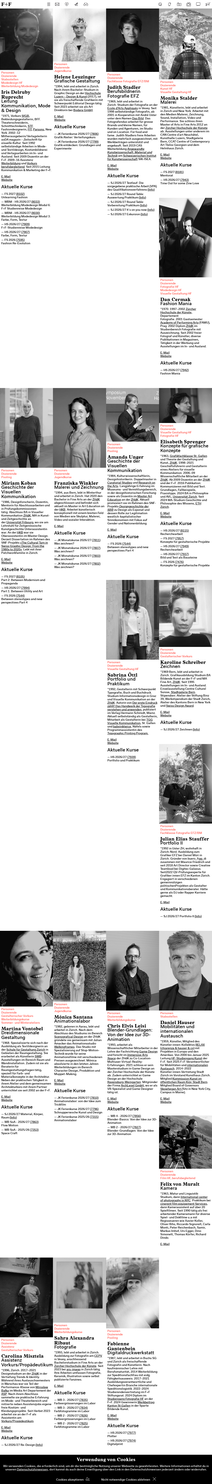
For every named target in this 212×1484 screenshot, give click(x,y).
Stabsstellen (9, 79)
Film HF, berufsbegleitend (177, 1178)
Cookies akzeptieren (70, 1479)
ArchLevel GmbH (132, 1085)
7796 (94, 1109)
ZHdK (189, 326)
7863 (34, 1122)
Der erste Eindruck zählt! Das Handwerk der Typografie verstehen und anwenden (132, 706)
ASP (4, 1394)
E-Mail (6, 176)
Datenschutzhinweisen (32, 1469)
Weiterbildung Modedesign (19, 86)
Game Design (148, 1051)
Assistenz (7, 1347)
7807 (96, 548)
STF (30, 126)
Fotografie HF (169, 287)
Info (151, 189)
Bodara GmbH (83, 110)
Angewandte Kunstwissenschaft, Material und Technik (129, 153)
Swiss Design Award (180, 706)
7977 (131, 1433)
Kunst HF (166, 89)
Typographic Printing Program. (127, 733)
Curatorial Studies (119, 483)
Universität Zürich (185, 497)
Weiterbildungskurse (15, 1019)
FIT (30, 129)
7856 (136, 1116)
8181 (179, 172)
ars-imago (73, 1369)
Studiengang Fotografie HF (125, 1399)
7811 (96, 540)
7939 (131, 757)
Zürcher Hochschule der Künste (186, 128)
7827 (136, 1127)
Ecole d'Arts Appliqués (122, 108)
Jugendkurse (63, 71)
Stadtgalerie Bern (183, 692)
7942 (184, 370)
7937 (184, 554)
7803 (96, 556)
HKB (20, 532)
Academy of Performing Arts (179, 322)
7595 (20, 240)
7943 (184, 180)
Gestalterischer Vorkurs (176, 656)
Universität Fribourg (19, 522)
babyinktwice (122, 726)
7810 (94, 1098)
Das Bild (138, 118)
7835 (83, 1400)
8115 (184, 530)
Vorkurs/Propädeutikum (17, 1421)
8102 (20, 194)
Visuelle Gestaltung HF (176, 92)
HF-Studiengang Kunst (186, 1058)
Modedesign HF (12, 83)
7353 (34, 1130)
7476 (179, 562)
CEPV (98, 1356)
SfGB (25, 116)
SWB (38, 1056)
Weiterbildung (11, 163)
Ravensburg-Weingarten (124, 1082)
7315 (94, 1117)
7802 (96, 564)
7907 (25, 232)
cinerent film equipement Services (183, 1204)
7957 (179, 538)
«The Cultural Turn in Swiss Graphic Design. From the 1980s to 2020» (24, 546)
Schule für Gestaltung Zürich (25, 1049)
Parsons (38, 129)
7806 (94, 134)
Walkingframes (64, 1047)
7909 (25, 224)
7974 (131, 1440)
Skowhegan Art (170, 1089)
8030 (35, 213)
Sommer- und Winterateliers (20, 1023)
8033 (35, 202)
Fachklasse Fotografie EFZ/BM (128, 81)
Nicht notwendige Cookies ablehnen (125, 1479)
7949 (184, 546)
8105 (20, 576)
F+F (6, 4)
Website (6, 180)
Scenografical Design (68, 1037)
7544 (20, 596)
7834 (83, 1408)
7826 (83, 1415)
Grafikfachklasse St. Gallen (188, 456)
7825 (83, 1423)
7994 (25, 588)
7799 (94, 142)
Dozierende (9, 76)
